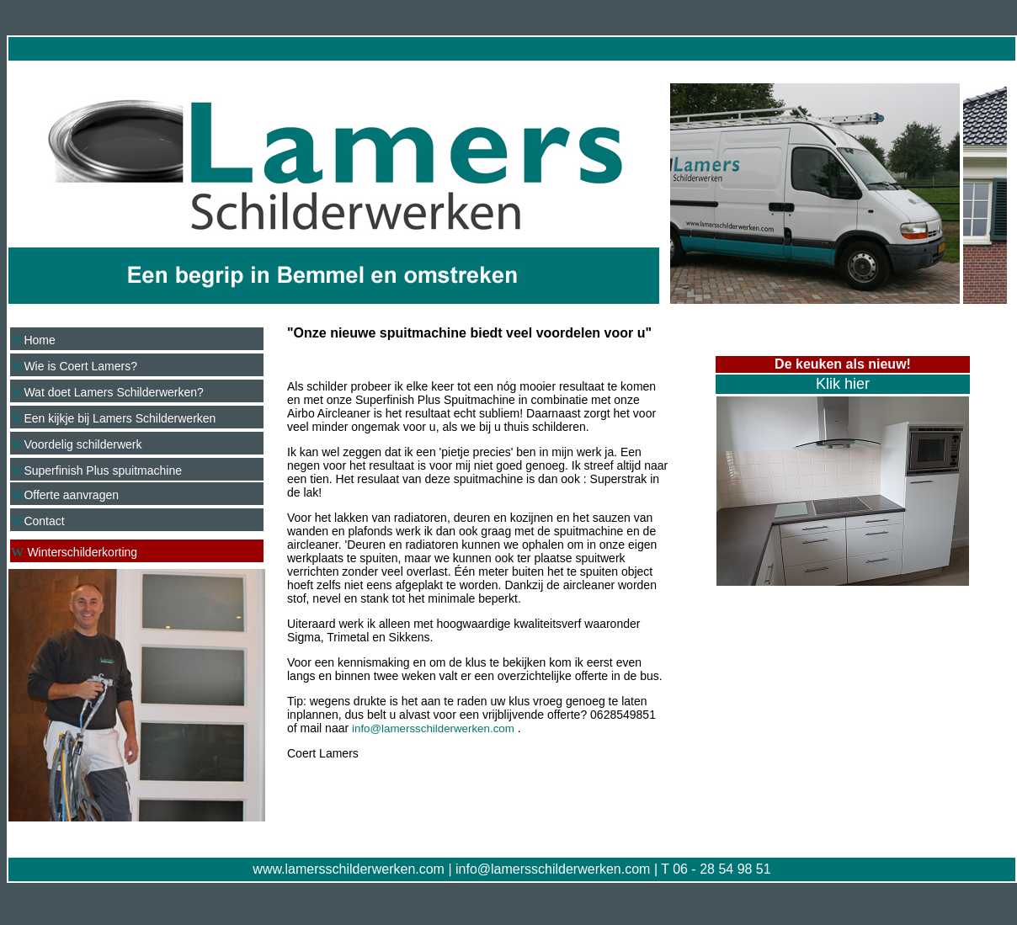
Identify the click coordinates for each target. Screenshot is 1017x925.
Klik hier (843, 383)
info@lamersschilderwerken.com (552, 869)
